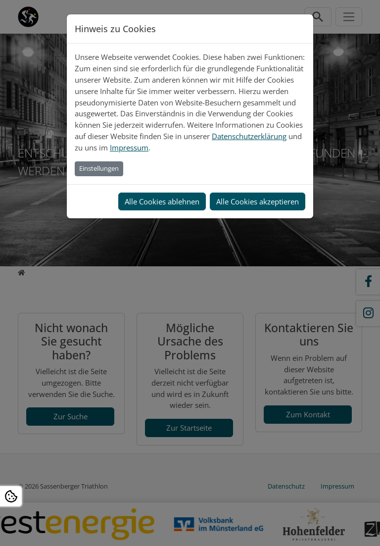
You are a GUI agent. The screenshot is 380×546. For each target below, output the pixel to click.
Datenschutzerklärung (249, 136)
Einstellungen (99, 168)
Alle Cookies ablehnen (162, 201)
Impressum (129, 147)
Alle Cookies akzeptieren (257, 201)
